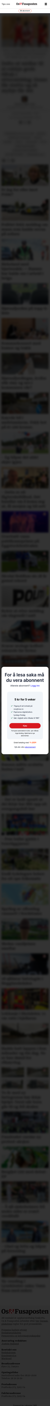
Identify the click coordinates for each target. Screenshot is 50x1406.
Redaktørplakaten (11, 1335)
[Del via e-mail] (29, 125)
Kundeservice (8, 1358)
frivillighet (31, 144)
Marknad (6, 1361)
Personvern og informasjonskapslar (20, 1338)
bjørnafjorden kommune (25, 153)
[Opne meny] (46, 4)
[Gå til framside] (26, 4)
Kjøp (25, 726)
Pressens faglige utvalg (14, 1332)
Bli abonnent (25, 11)
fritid (43, 144)
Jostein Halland (10, 1346)
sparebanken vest (35, 157)
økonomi (41, 136)
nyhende (8, 144)
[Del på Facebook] (21, 125)
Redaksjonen (8, 1355)
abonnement (30, 747)
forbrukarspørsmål (25, 149)
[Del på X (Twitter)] (25, 125)
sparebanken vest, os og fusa (19, 136)
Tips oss (6, 4)
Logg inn (25, 685)
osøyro (38, 140)
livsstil (19, 144)
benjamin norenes (14, 157)
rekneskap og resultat (19, 140)
